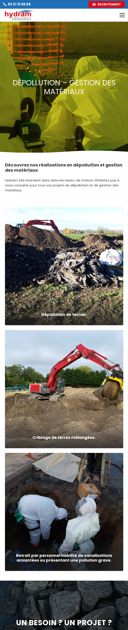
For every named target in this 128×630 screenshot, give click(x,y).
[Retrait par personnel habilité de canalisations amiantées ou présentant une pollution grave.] (64, 512)
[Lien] (19, 15)
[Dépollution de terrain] (64, 266)
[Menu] (122, 15)
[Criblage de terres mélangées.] (64, 389)
